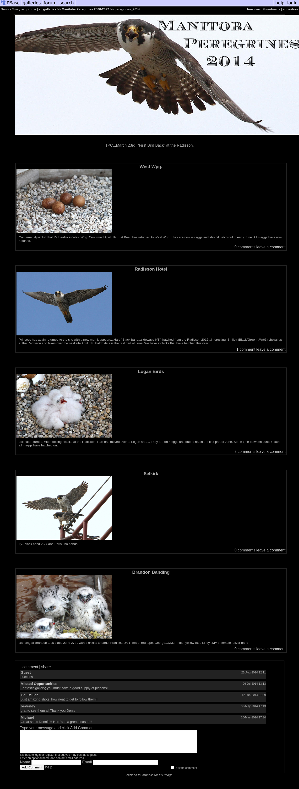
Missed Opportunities (39, 684)
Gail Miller (29, 695)
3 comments (244, 452)
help (48, 771)
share (46, 667)
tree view (254, 9)
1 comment (245, 349)
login (38, 759)
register (49, 759)
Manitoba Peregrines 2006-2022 (85, 9)
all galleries (47, 9)
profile (31, 9)
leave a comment (271, 247)
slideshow (290, 9)
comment (30, 667)
